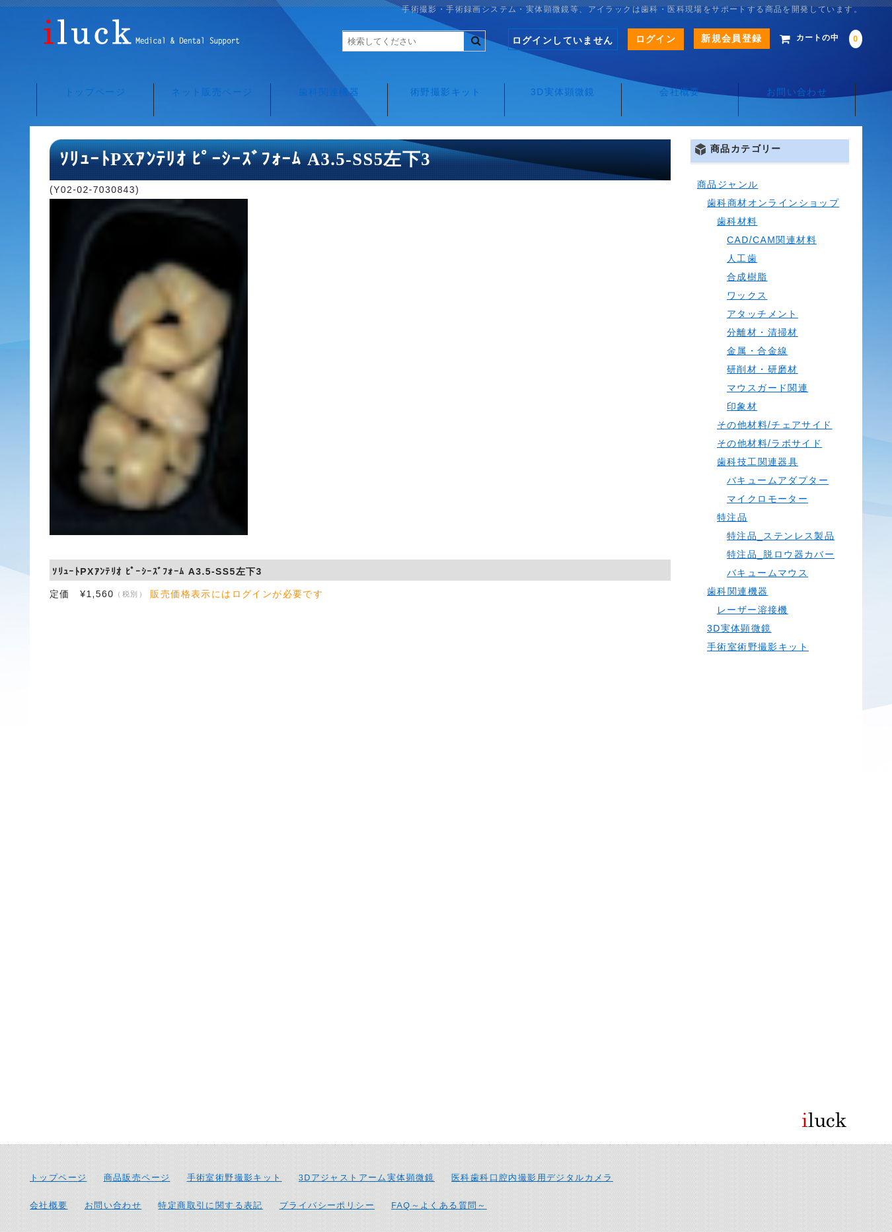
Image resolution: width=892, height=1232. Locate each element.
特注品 (732, 487)
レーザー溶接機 (752, 580)
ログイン (636, 39)
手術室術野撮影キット (758, 617)
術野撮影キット (446, 79)
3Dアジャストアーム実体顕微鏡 (367, 1148)
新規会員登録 (711, 38)
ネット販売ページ (208, 79)
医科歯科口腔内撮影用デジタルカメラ (532, 1148)
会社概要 (683, 79)
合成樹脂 (747, 247)
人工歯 (742, 228)
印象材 (742, 376)
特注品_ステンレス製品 (781, 506)
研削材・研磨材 (762, 339)
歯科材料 (737, 191)
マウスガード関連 (767, 358)
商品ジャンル (727, 154)
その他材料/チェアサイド (775, 395)
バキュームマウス (767, 543)
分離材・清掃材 (762, 302)
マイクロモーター (767, 469)
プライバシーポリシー (327, 1175)
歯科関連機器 (327, 79)
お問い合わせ (802, 79)
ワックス (747, 265)
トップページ (89, 79)
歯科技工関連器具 (757, 432)
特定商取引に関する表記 (210, 1175)
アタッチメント (762, 284)
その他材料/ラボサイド (769, 413)
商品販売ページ (137, 1148)
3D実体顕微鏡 (565, 79)
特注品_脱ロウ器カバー (781, 524)
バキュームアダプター (778, 450)
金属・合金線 (757, 321)
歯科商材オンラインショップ (773, 173)
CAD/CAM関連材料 (772, 210)
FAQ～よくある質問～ (439, 1175)
